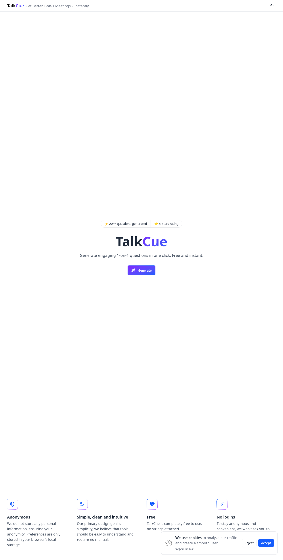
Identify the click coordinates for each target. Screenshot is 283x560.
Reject (249, 543)
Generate (141, 270)
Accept (266, 543)
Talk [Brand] (15, 6)
